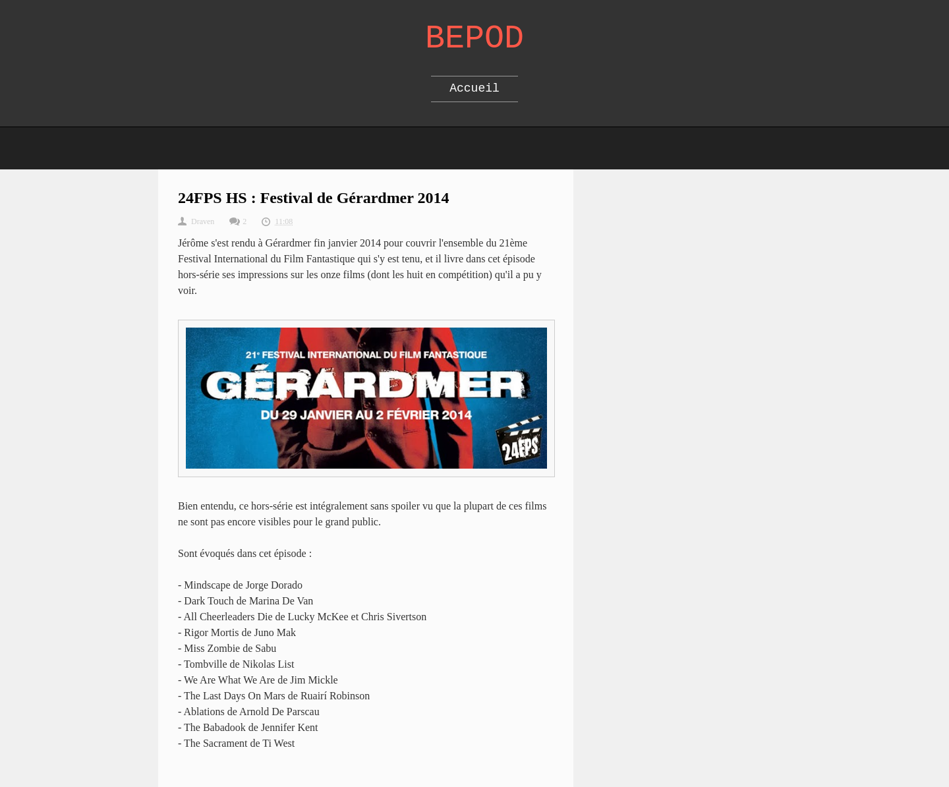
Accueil (474, 88)
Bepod (474, 38)
